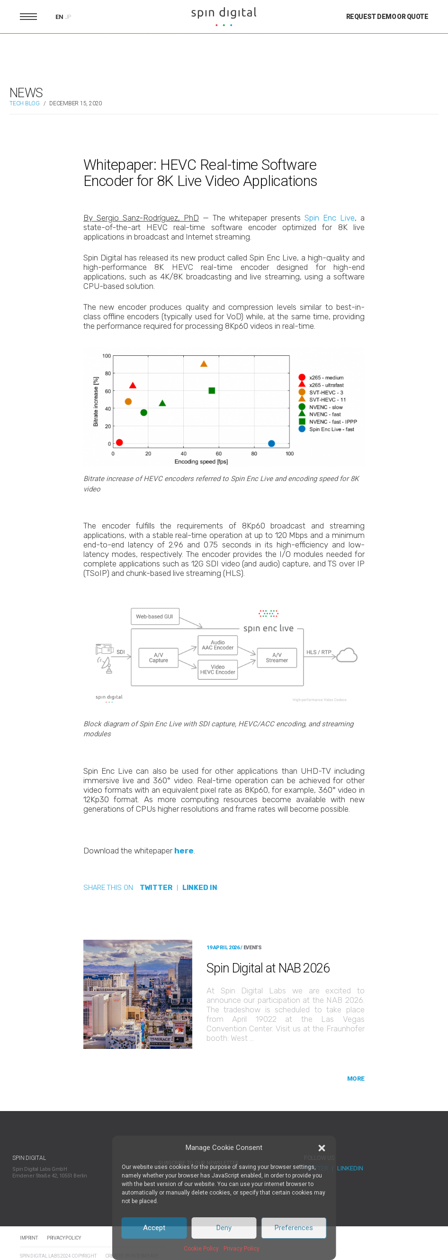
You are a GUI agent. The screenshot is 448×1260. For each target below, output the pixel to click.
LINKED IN (199, 887)
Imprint (28, 1238)
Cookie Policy (201, 1248)
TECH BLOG (24, 103)
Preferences (294, 1227)
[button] (322, 1148)
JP (68, 17)
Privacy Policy (242, 1248)
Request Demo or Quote (387, 16)
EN (59, 16)
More (356, 1078)
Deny (224, 1227)
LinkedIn (350, 1168)
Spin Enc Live (330, 217)
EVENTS (252, 948)
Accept (154, 1227)
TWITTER (156, 887)
